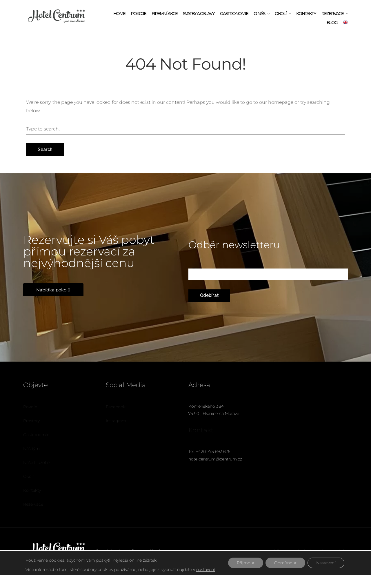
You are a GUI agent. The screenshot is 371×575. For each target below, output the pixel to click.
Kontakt (201, 430)
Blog (332, 22)
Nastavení (326, 562)
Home (119, 13)
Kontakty (306, 13)
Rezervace (332, 13)
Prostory (31, 420)
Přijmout (245, 562)
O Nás (259, 13)
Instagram (116, 420)
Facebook (116, 406)
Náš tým (31, 448)
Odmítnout (285, 562)
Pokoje (138, 13)
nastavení (205, 569)
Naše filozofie (36, 462)
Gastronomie (234, 13)
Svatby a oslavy (198, 13)
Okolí (280, 13)
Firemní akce (164, 13)
